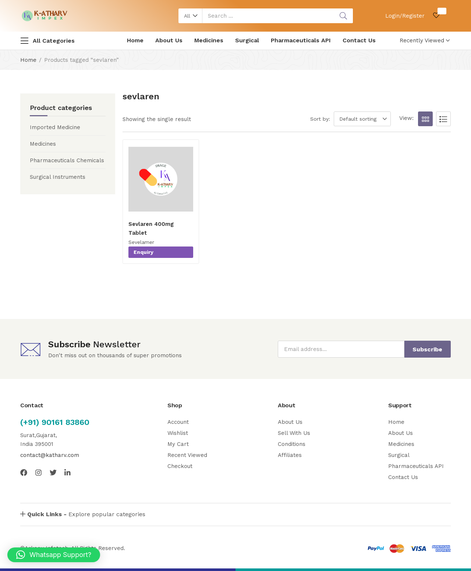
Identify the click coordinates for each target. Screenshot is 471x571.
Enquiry (143, 252)
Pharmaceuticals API (301, 40)
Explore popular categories (86, 514)
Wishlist (177, 433)
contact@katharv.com (49, 455)
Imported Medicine (55, 127)
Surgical (247, 40)
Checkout (179, 466)
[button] (190, 15)
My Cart (178, 444)
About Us (169, 40)
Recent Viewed (187, 455)
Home (135, 40)
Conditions (291, 444)
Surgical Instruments (57, 177)
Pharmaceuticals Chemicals (67, 160)
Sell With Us (294, 433)
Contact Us (359, 40)
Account (178, 422)
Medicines (208, 40)
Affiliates (290, 455)
